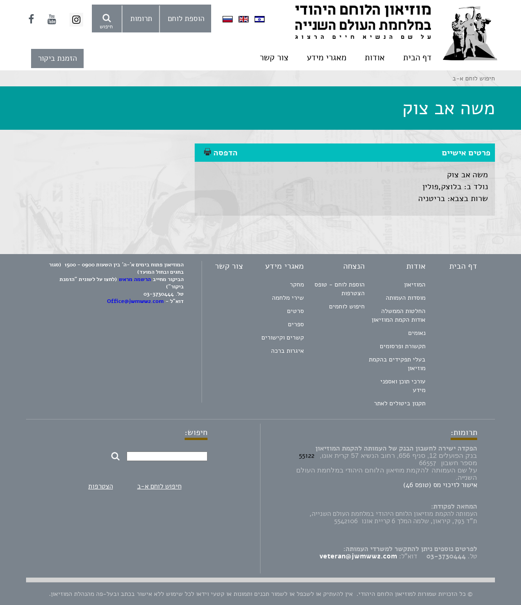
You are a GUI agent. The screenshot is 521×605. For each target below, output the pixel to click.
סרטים (295, 311)
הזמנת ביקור (57, 58)
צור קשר (274, 58)
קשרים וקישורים (282, 337)
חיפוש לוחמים (347, 306)
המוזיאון (414, 284)
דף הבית (417, 58)
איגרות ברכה (287, 350)
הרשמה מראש (135, 279)
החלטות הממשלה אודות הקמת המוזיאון (398, 315)
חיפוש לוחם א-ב (159, 486)
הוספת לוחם (186, 18)
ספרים (296, 324)
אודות (375, 58)
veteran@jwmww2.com (358, 556)
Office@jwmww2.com (135, 301)
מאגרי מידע (326, 58)
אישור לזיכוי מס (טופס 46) (440, 484)
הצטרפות (100, 486)
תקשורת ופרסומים (402, 346)
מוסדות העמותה (405, 297)
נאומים (416, 333)
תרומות (141, 18)
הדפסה (221, 152)
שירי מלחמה (288, 297)
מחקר (297, 284)
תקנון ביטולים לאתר (399, 403)
